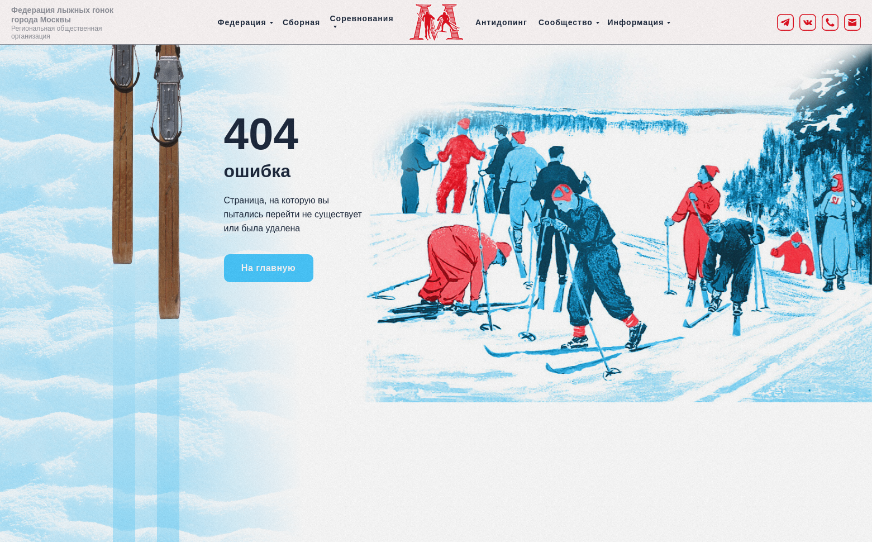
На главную (268, 268)
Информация (636, 22)
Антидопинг (501, 22)
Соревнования (362, 18)
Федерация (242, 22)
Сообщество (566, 22)
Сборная (301, 22)
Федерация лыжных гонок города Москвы (62, 15)
